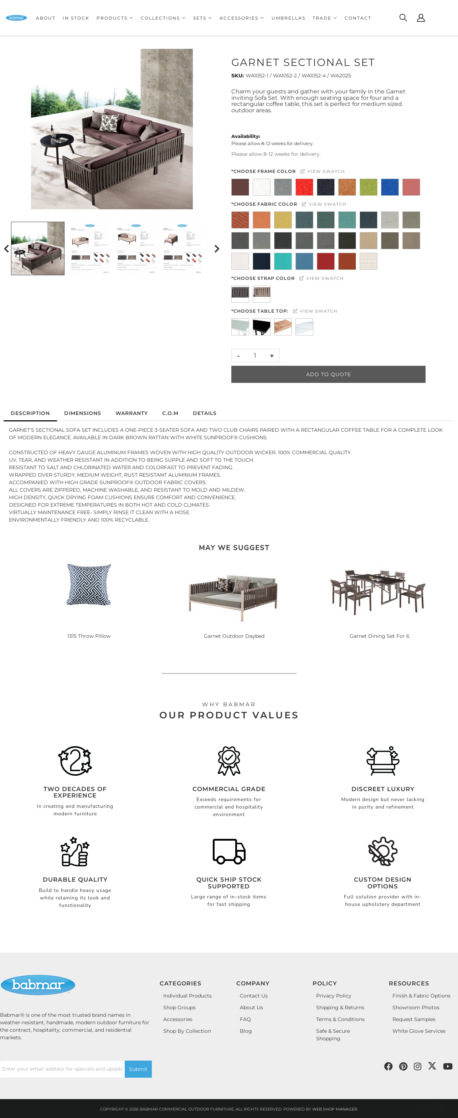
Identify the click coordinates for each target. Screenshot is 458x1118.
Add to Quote (328, 374)
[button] (115, 18)
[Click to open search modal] (403, 18)
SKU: (237, 75)
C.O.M (170, 413)
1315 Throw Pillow (88, 636)
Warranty (131, 413)
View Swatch (322, 171)
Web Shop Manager (334, 1109)
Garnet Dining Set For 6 (380, 636)
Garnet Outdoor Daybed (234, 636)
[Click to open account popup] (421, 18)
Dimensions (82, 413)
